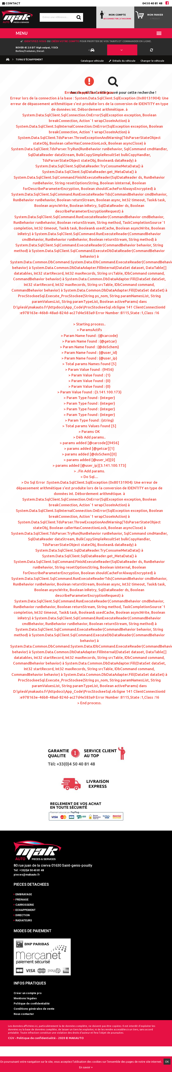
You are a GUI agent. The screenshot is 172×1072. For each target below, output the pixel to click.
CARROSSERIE (24, 904)
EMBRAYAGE (23, 894)
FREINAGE (21, 899)
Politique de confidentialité (32, 1003)
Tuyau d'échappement (27, 59)
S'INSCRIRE (125, 19)
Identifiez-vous (35, 41)
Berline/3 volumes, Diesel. (30, 51)
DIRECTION (22, 915)
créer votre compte (65, 41)
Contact (11, 3)
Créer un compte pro (28, 993)
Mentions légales (25, 998)
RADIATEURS (23, 920)
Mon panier (155, 14)
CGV (11, 1038)
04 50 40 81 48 (152, 3)
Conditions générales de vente (34, 1008)
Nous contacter (24, 1014)
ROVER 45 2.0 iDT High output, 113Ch (37, 47)
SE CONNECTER (110, 19)
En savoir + (86, 1067)
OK (167, 1061)
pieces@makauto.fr (27, 874)
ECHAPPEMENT (25, 910)
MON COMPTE (117, 14)
